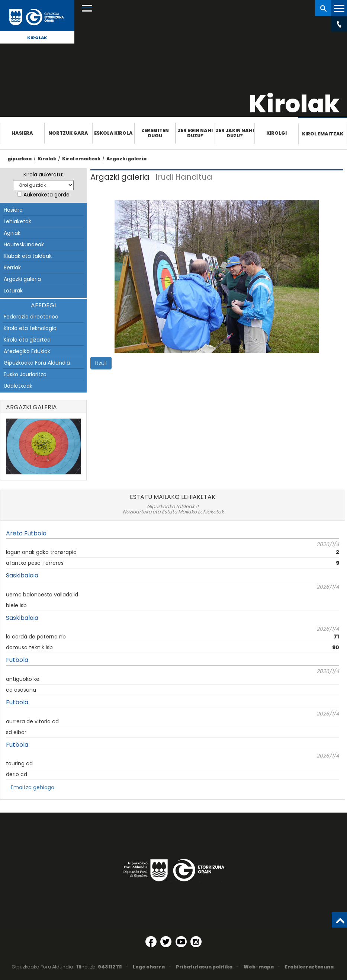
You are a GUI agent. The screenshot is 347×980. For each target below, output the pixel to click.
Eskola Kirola (113, 133)
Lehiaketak (17, 221)
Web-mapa (259, 967)
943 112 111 (110, 967)
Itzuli (101, 363)
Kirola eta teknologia (30, 328)
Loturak (13, 290)
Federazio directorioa (31, 316)
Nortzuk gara (68, 133)
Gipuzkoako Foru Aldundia (37, 362)
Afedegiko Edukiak (27, 351)
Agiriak (12, 233)
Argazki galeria (126, 159)
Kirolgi (276, 133)
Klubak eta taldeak (28, 256)
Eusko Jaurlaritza (25, 374)
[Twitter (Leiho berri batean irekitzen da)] (165, 941)
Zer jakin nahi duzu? (235, 133)
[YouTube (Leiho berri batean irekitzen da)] (181, 941)
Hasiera (22, 133)
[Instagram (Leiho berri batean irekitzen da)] (196, 941)
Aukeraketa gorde (46, 194)
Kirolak (37, 38)
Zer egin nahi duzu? (195, 133)
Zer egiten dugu (155, 133)
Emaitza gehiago (32, 787)
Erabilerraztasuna (309, 967)
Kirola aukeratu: (43, 174)
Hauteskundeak (24, 244)
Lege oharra (149, 967)
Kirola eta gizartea (27, 339)
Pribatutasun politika (204, 967)
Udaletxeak (18, 386)
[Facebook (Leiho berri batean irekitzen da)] (151, 941)
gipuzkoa (19, 159)
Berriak (12, 267)
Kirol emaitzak (322, 134)
